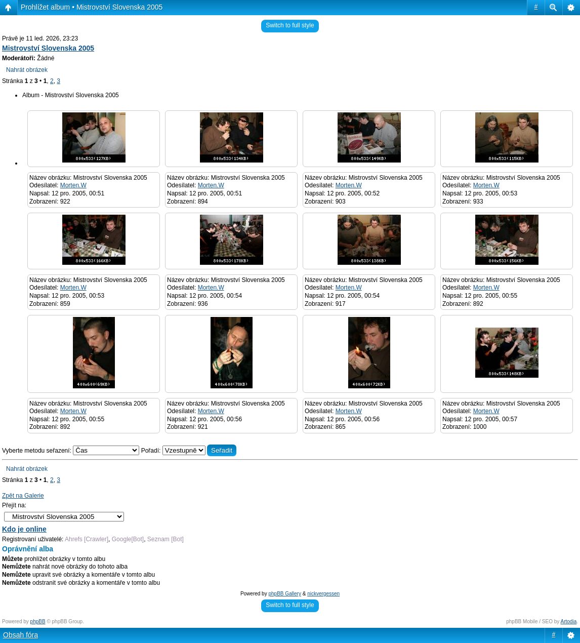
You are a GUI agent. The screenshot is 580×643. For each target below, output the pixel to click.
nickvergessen (323, 593)
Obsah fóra (20, 635)
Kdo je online (24, 529)
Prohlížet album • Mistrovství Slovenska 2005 (91, 7)
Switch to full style (290, 25)
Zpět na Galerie (23, 495)
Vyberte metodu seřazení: (71, 450)
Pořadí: (189, 450)
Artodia (569, 621)
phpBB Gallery (284, 593)
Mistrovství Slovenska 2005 (48, 48)
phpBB (38, 621)
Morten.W (73, 185)
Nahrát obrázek (27, 69)
